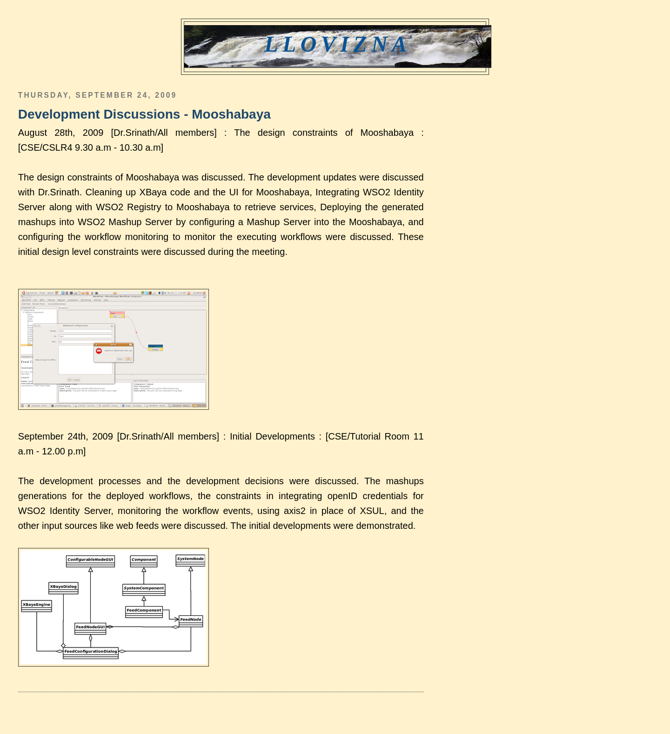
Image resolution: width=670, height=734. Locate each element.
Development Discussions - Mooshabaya (144, 114)
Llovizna (337, 44)
